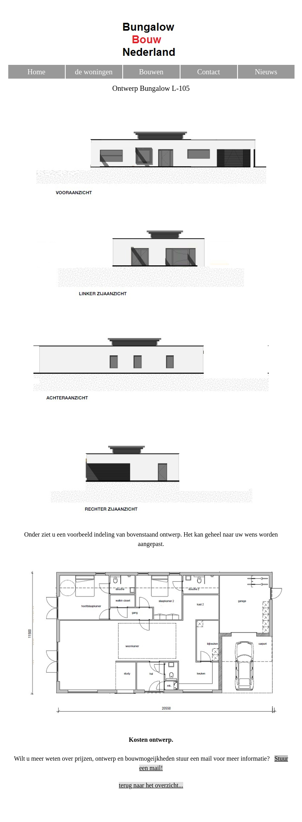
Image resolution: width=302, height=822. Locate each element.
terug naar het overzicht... (151, 785)
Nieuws (266, 72)
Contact (208, 72)
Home (37, 72)
